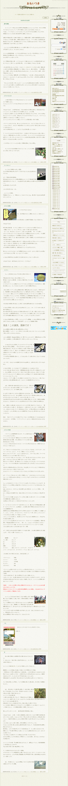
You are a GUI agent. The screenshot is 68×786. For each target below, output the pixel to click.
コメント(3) (29, 771)
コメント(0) (30, 202)
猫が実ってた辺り (16, 666)
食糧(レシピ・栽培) (38, 162)
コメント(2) (30, 162)
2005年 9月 (55, 194)
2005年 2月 (55, 205)
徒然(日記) (36, 92)
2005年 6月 (55, 199)
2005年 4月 (55, 202)
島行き (40, 27)
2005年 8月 (55, 196)
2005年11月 (56, 191)
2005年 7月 (55, 198)
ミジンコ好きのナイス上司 (28, 67)
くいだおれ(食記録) (38, 426)
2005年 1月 (55, 207)
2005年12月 (56, 190)
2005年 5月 (55, 201)
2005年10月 (56, 193)
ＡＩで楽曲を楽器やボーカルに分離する (24, 14)
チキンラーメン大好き (11, 471)
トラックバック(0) (22, 92)
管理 (41, 92)
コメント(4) (30, 92)
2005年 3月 (55, 204)
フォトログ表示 (60, 27)
